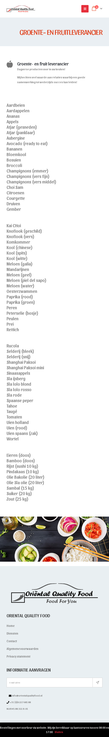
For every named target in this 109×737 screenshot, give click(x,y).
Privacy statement (18, 656)
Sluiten (58, 731)
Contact (12, 641)
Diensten (12, 633)
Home (11, 626)
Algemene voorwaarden (22, 649)
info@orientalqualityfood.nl (27, 695)
